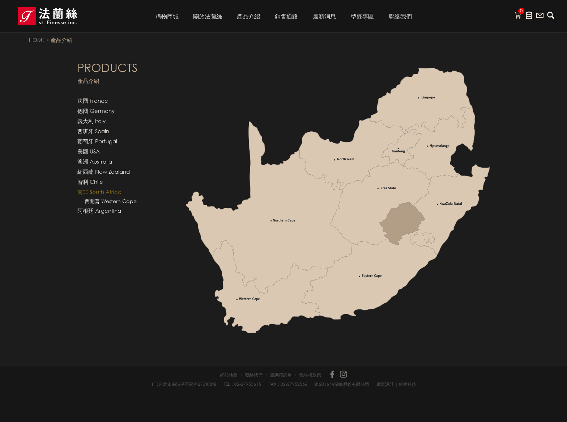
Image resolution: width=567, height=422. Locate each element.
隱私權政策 (310, 375)
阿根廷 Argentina (99, 210)
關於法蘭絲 (207, 16)
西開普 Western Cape (111, 201)
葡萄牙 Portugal (97, 141)
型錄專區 (362, 16)
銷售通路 (286, 16)
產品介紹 (248, 16)
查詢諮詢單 (281, 375)
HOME (37, 39)
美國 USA (88, 151)
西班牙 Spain (93, 131)
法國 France (92, 100)
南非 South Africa (99, 191)
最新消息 (324, 16)
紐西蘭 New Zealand (103, 171)
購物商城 (167, 16)
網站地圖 (229, 375)
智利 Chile (90, 181)
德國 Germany (96, 110)
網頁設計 (385, 384)
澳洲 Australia (94, 161)
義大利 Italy (91, 121)
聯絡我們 (400, 16)
